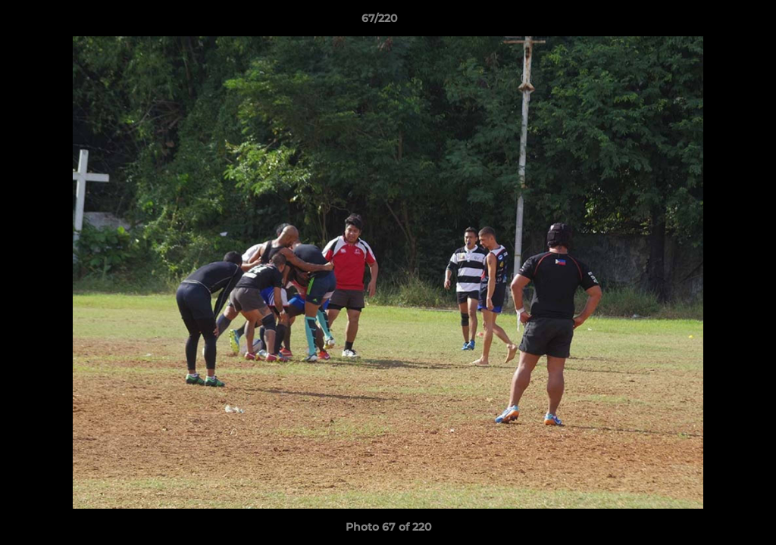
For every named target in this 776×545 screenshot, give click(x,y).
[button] (712, 22)
